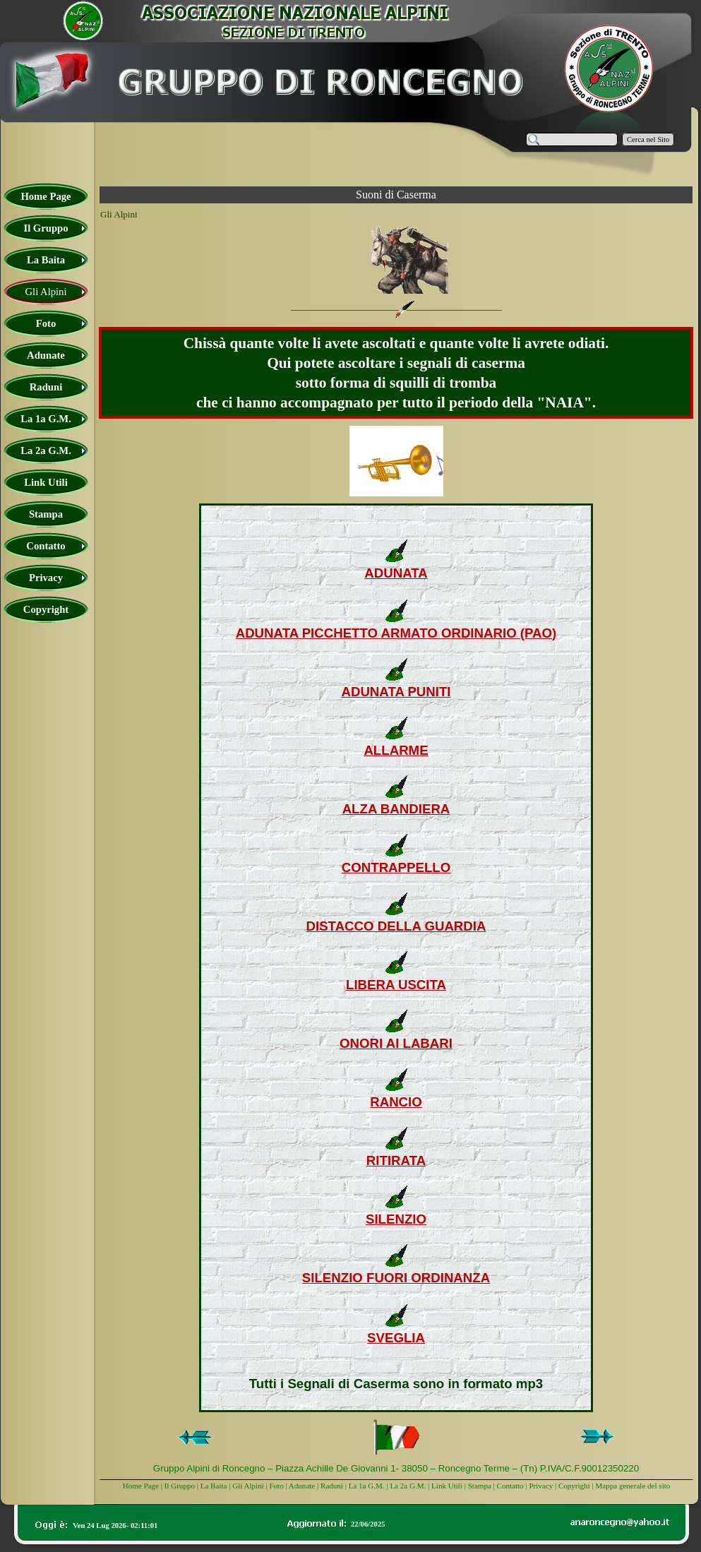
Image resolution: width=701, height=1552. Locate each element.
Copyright (574, 1485)
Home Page (141, 1485)
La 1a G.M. (367, 1485)
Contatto (510, 1485)
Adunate (302, 1485)
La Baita (214, 1485)
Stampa (479, 1485)
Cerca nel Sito (648, 139)
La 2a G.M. (408, 1485)
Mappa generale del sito (632, 1485)
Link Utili (446, 1485)
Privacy (541, 1485)
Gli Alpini (248, 1485)
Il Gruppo (179, 1485)
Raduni (331, 1485)
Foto (276, 1485)
